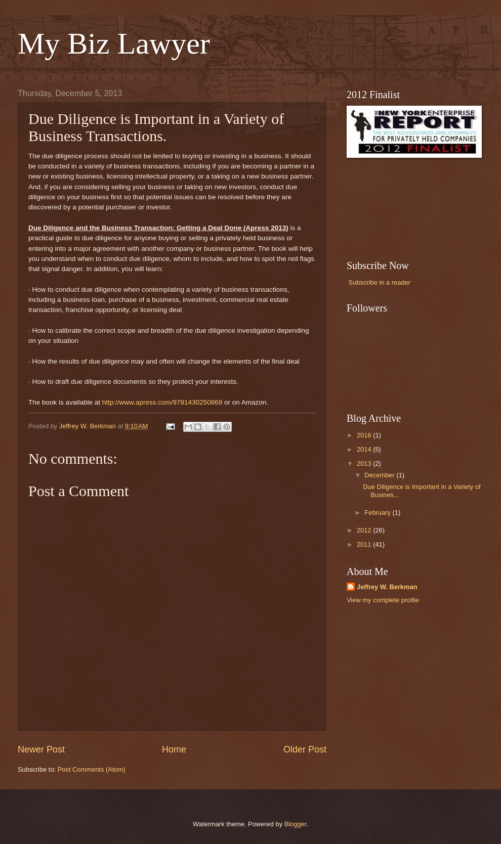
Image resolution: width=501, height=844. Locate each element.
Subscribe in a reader (379, 282)
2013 (365, 463)
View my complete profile (383, 600)
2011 (365, 544)
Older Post (304, 749)
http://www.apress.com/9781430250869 (162, 402)
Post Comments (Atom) (92, 769)
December (380, 475)
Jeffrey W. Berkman (387, 587)
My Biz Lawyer (114, 43)
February (378, 512)
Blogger (295, 824)
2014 (365, 449)
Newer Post (41, 749)
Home (174, 749)
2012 (365, 530)
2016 (365, 435)
